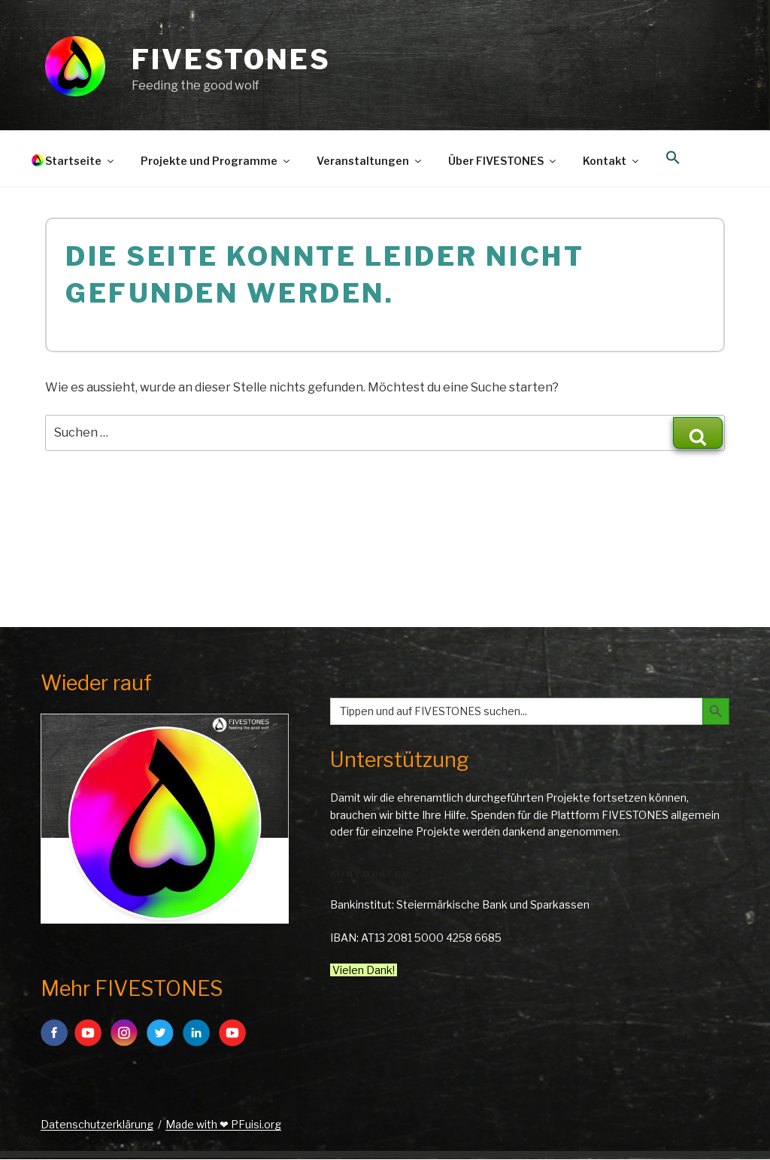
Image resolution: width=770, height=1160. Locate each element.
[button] (672, 158)
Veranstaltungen (370, 160)
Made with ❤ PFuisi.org (223, 1124)
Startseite (80, 160)
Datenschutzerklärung (97, 1124)
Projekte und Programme (216, 160)
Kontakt (612, 160)
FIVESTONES (231, 59)
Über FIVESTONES (503, 160)
